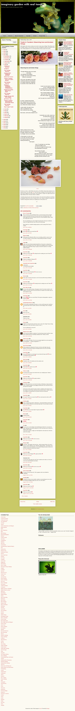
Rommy (24, 276)
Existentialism (3, 544)
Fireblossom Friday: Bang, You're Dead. (8, 90)
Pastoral (2, 613)
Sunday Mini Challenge (5, 648)
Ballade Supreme (4, 527)
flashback (2, 676)
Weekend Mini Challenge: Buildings (7, 74)
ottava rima (3, 687)
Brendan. (2, 536)
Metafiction (3, 598)
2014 (4, 122)
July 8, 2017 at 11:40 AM (27, 468)
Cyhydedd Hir (3, 540)
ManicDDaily (3, 592)
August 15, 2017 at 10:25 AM (28, 487)
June (5, 109)
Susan (24, 310)
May (5, 110)
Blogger (48, 708)
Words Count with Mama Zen (6, 665)
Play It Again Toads (4, 620)
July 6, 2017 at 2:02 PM (27, 398)
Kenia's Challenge (4, 579)
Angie (24, 242)
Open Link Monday (68, 94)
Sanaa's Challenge (4, 636)
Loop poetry (3, 587)
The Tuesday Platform (7, 71)
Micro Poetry (3, 600)
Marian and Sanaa (35, 207)
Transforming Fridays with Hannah (7, 657)
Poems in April (3, 623)
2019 (4, 51)
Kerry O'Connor (26, 213)
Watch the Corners (8, 76)
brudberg (25, 401)
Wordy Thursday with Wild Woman (7, 667)
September (7, 61)
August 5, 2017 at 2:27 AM (27, 482)
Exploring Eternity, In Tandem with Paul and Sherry (68, 63)
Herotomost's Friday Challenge (6, 566)
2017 (4, 54)
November (6, 57)
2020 (4, 49)
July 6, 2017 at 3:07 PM (27, 405)
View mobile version (37, 504)
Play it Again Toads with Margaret (7, 622)
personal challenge (4, 690)
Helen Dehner (3, 563)
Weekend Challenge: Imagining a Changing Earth (8, 86)
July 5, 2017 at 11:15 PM (27, 343)
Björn (2, 531)
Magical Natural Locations (5, 590)
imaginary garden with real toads (22, 4)
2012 (4, 126)
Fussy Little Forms (4, 555)
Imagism (2, 568)
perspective (3, 692)
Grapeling (2, 559)
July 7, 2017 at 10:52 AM (27, 440)
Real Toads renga (4, 632)
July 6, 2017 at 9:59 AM (27, 374)
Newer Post (22, 501)
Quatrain (2, 629)
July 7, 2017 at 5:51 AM (27, 422)
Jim (24, 425)
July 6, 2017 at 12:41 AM (27, 350)
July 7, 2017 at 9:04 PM (27, 449)
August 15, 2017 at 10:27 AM (28, 493)
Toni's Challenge (4, 655)
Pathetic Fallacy (3, 614)
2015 (4, 121)
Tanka (2, 651)
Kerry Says (3, 581)
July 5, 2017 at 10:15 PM (27, 336)
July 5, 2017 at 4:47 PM (27, 308)
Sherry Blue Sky (26, 287)
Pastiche (2, 611)
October (6, 59)
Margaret (25, 442)
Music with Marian (4, 604)
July (5, 64)
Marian (24, 322)
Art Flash (2, 522)
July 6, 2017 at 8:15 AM (27, 368)
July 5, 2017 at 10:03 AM (27, 255)
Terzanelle (2, 652)
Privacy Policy (42, 35)
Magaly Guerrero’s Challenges (6, 588)
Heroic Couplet (3, 565)
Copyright (28, 35)
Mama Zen (3, 591)
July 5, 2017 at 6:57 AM (27, 233)
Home (4, 35)
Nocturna (2, 607)
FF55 (2, 547)
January (6, 117)
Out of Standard (3, 610)
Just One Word (3, 576)
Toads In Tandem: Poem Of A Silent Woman (8, 79)
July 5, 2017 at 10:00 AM (27, 249)
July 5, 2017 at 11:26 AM (27, 279)
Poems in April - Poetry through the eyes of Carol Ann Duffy (68, 85)
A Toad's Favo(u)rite (4, 518)
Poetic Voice (3, 625)
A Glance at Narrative (7, 66)
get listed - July (7, 98)
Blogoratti (25, 235)
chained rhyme (3, 671)
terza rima (2, 702)
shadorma (2, 699)
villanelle (2, 705)
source (37, 188)
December (7, 56)
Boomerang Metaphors (5, 534)
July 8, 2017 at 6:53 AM (27, 455)
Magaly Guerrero (26, 331)
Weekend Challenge (4, 661)
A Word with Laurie (4, 520)
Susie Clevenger (26, 470)
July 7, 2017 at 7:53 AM (27, 434)
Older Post (52, 501)
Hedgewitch (3, 562)
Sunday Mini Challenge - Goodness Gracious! (68, 53)
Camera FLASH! (4, 537)
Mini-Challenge (3, 601)
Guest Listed (3, 560)
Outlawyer (25, 370)
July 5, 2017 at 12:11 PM (27, 293)
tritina (2, 703)
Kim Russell (3, 584)
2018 (4, 53)
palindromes (3, 689)
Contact (35, 35)
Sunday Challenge (4, 645)
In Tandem (30, 207)
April (5, 112)
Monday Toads (3, 603)
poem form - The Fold (5, 693)
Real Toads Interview (4, 630)
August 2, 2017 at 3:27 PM (27, 475)
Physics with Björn (4, 617)
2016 (4, 119)
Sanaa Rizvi (25, 229)
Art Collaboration (4, 521)
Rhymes (2, 633)
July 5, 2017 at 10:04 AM (27, 260)
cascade (2, 670)
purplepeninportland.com (28, 302)
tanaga (2, 700)
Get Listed (3, 557)
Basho (2, 528)
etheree (2, 674)
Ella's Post (2, 543)
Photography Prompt (4, 616)
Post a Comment (25, 496)
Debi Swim (25, 359)
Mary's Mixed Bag (4, 597)
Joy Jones (2, 575)
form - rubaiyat (3, 677)
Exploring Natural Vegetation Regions (7, 546)
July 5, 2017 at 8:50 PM (27, 329)
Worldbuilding (3, 668)
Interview (2, 571)
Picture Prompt (3, 619)
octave (2, 686)
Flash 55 (2, 553)
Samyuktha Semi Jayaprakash (28, 263)
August (6, 62)
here (33, 192)
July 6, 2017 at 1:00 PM (27, 392)
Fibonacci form (3, 550)
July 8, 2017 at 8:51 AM (27, 462)
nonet (2, 684)
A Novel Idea (3, 517)
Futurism (2, 556)
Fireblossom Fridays (4, 552)
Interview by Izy (4, 572)
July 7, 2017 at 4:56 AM (27, 417)
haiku (2, 680)
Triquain (2, 658)
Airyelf (40, 708)
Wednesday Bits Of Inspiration (6, 660)
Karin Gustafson (4, 578)
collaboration (25, 207)
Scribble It (6, 68)
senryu (2, 696)
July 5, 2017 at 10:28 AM (27, 273)
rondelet (2, 695)
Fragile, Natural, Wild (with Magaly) (9, 97)
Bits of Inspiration (4, 530)
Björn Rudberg (3, 533)
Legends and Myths (4, 585)
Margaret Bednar (4, 594)
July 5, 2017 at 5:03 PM (27, 314)
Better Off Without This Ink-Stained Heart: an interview (68, 43)
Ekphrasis (2, 541)
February (6, 115)
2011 (4, 127)
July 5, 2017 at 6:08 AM (27, 227)
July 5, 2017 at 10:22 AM (27, 267)
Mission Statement (19, 35)
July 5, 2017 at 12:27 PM (27, 300)
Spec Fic (2, 642)
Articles (2, 524)
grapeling (25, 477)
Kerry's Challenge (4, 582)
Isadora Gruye (26, 338)
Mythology (3, 606)
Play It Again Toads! (8, 106)
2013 (4, 124)
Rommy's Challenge (4, 635)
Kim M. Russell (26, 345)
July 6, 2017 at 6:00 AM (27, 362)
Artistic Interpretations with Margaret (7, 525)
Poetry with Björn (4, 626)
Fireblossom (25, 382)
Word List (2, 664)
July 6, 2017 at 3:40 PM (27, 411)
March (5, 114)
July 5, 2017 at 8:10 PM (27, 319)
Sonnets (2, 641)
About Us (10, 35)
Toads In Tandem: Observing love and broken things (9, 101)
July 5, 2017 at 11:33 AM (27, 285)
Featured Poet (3, 549)
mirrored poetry (3, 683)
